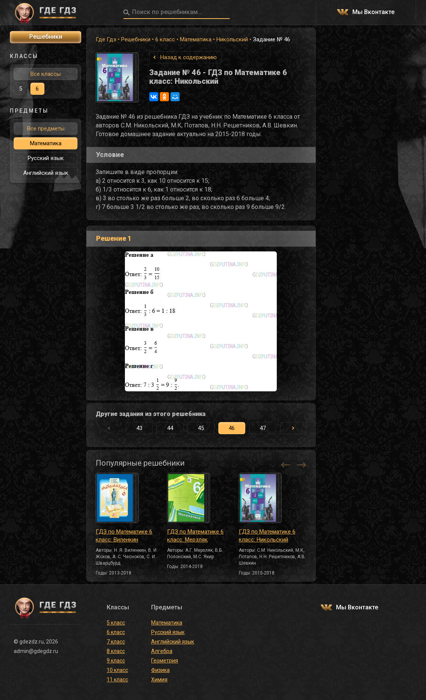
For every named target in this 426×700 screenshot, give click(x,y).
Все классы (45, 74)
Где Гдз (106, 39)
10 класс (117, 670)
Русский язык (46, 158)
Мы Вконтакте (373, 12)
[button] (293, 428)
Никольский (232, 39)
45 (201, 428)
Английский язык (45, 173)
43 (139, 428)
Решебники (135, 39)
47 (263, 428)
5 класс (116, 623)
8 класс (116, 651)
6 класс (165, 39)
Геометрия (164, 661)
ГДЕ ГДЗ (45, 12)
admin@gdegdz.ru (36, 651)
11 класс (117, 679)
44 (170, 428)
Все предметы (46, 128)
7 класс (116, 642)
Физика (160, 670)
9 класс (116, 661)
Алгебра (161, 651)
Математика (195, 39)
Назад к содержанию (188, 57)
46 (232, 428)
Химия (159, 679)
